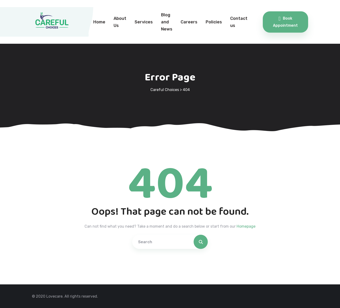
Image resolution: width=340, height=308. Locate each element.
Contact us (238, 22)
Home (99, 22)
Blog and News (166, 22)
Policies (214, 22)
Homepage (246, 226)
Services (144, 22)
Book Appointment (285, 22)
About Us (120, 22)
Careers (189, 22)
